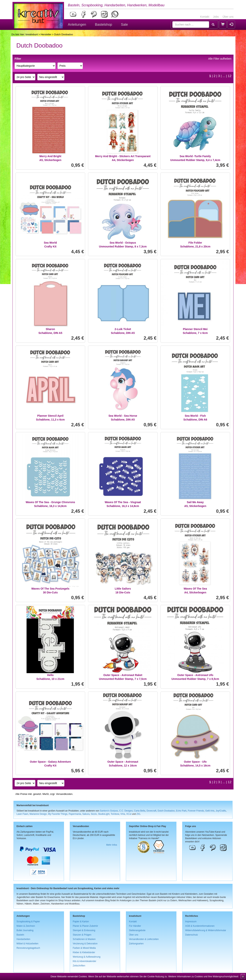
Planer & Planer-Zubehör (85, 926)
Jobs (216, 16)
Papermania (75, 814)
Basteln (20, 934)
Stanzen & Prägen (82, 934)
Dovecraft (151, 810)
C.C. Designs (126, 810)
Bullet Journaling (25, 930)
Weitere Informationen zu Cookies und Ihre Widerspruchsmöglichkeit (203, 976)
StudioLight (104, 814)
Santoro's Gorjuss (109, 810)
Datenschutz (191, 934)
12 (229, 76)
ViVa (122, 814)
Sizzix (94, 814)
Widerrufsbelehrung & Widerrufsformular (205, 930)
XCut (128, 814)
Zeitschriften (79, 965)
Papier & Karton (81, 921)
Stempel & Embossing (84, 930)
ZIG (138, 814)
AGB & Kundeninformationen (200, 926)
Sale (124, 24)
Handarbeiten (23, 939)
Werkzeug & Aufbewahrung (87, 956)
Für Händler (135, 926)
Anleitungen (77, 24)
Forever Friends (196, 810)
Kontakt (204, 16)
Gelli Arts (209, 810)
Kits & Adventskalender (84, 961)
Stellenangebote (137, 930)
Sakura (86, 814)
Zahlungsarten (136, 943)
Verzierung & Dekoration (85, 943)
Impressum (191, 921)
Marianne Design (38, 814)
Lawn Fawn (22, 814)
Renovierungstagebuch (28, 948)
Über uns (228, 16)
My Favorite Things (57, 814)
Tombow (115, 814)
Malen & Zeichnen (26, 926)
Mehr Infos (111, 845)
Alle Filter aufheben (219, 58)
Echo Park (181, 810)
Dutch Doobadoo (166, 810)
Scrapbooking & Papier (28, 921)
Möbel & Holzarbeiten (27, 943)
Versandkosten (64, 794)
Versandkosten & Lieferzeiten (144, 939)
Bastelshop (103, 24)
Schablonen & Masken (84, 939)
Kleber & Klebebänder (84, 952)
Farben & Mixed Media (84, 948)
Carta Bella (139, 810)
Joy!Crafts (221, 810)
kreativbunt (32, 34)
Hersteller (46, 34)
